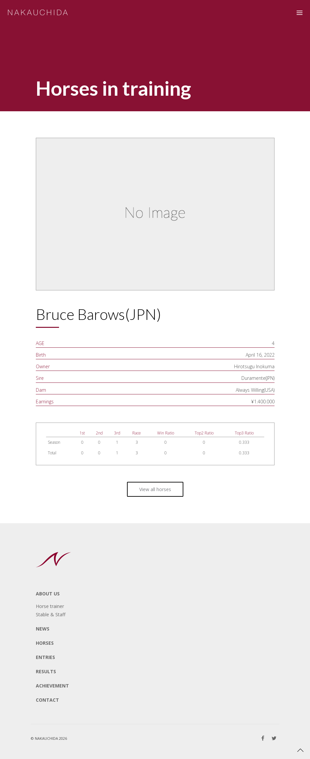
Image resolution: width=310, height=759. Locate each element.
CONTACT (47, 700)
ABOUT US (48, 593)
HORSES (45, 643)
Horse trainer (50, 606)
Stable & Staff (50, 614)
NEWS (42, 629)
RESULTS (46, 671)
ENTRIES (45, 657)
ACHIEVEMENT (52, 686)
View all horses (155, 489)
